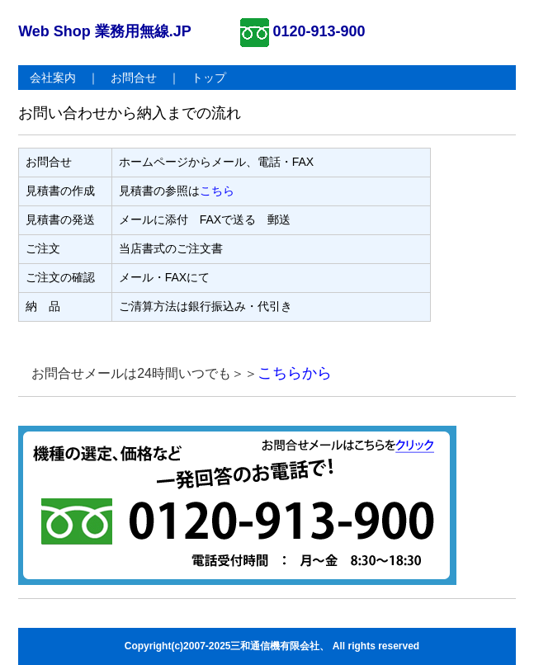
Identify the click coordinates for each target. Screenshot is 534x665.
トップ (208, 77)
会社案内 (53, 77)
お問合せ (134, 77)
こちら (217, 190)
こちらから (295, 373)
